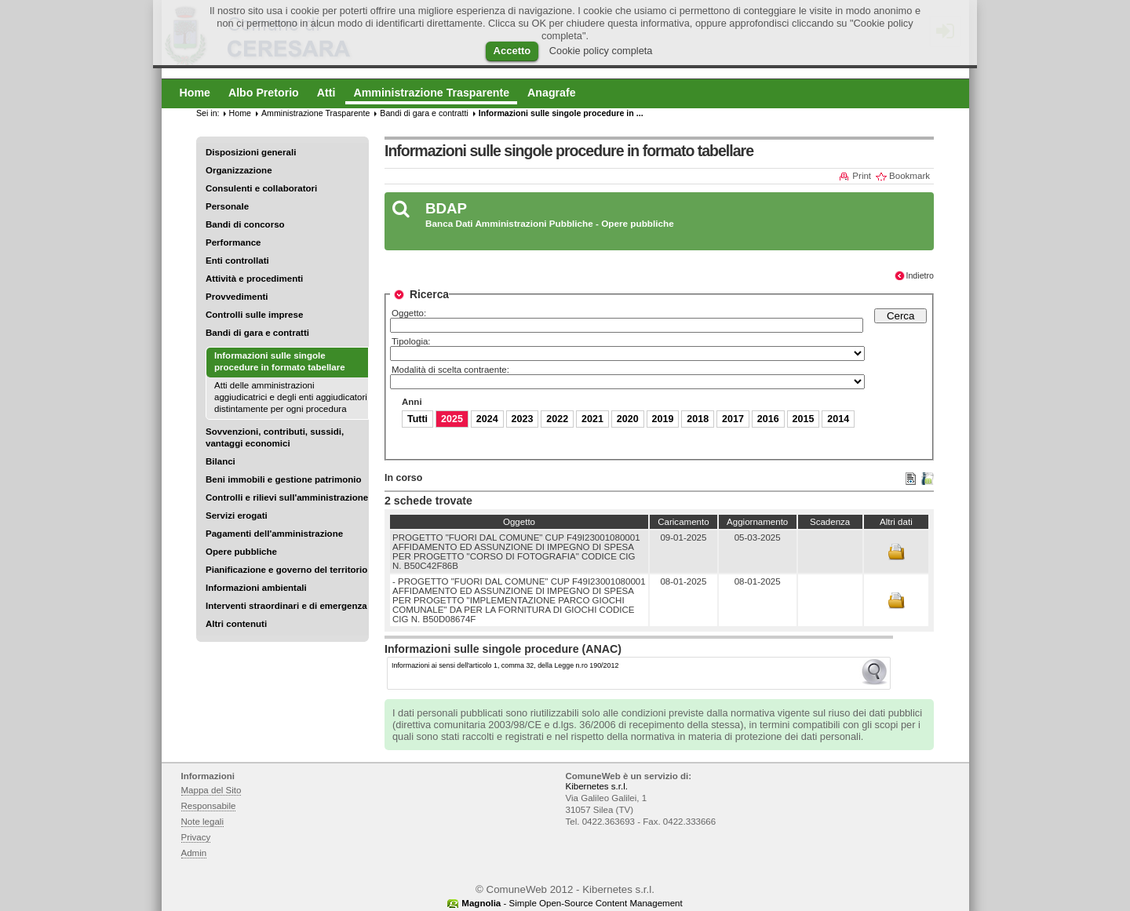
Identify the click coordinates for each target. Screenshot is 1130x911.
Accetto (512, 50)
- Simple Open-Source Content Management (571, 903)
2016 (768, 419)
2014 (838, 419)
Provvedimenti (237, 296)
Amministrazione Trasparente (315, 113)
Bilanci (220, 461)
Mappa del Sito (211, 790)
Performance (233, 242)
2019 (663, 419)
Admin (194, 853)
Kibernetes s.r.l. (597, 786)
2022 (557, 419)
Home (240, 113)
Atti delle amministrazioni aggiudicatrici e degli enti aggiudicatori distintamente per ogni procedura (290, 397)
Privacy (196, 837)
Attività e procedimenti (254, 278)
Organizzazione (239, 170)
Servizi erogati (237, 515)
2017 (733, 419)
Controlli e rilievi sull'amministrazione (287, 497)
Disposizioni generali (251, 152)
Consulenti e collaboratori (261, 188)
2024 (487, 419)
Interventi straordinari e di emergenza (286, 605)
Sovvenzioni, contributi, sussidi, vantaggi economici (275, 437)
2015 (804, 419)
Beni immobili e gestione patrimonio (284, 479)
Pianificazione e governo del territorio (286, 569)
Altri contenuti (236, 624)
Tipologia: (411, 341)
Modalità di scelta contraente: (450, 369)
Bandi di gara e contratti (257, 332)
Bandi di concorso (245, 224)
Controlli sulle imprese (254, 314)
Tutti (417, 419)
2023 (523, 419)
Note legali (202, 821)
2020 (628, 419)
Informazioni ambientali (256, 587)
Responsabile (208, 806)
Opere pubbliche (241, 551)
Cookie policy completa (601, 50)
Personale (227, 206)
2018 (698, 419)
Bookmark (909, 175)
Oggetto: (409, 313)
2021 (592, 419)
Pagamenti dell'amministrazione (274, 533)
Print (861, 175)
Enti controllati (237, 260)
